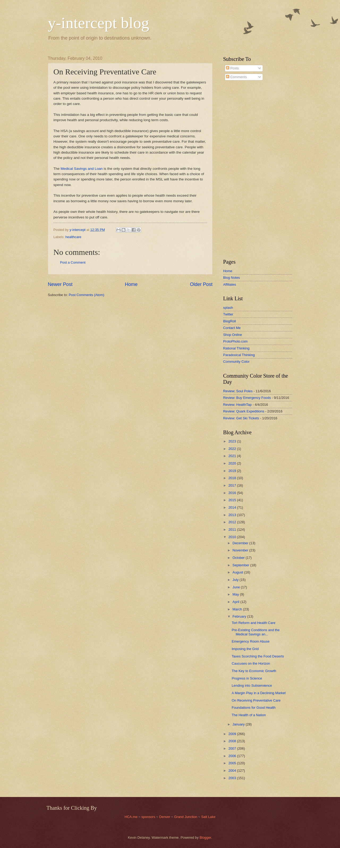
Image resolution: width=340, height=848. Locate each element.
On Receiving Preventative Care (256, 700)
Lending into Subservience (252, 685)
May (236, 594)
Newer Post (60, 284)
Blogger (205, 837)
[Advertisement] (239, 170)
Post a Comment (73, 262)
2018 (232, 478)
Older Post (201, 284)
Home (131, 284)
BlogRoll (229, 321)
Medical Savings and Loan (82, 169)
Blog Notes (231, 278)
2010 (232, 537)
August (238, 572)
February (239, 616)
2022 (232, 449)
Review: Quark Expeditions (243, 411)
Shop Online (232, 335)
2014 (232, 507)
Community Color (236, 362)
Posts (232, 68)
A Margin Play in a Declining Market (259, 693)
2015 (232, 500)
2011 (232, 529)
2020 (232, 463)
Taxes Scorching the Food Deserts (258, 656)
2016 (232, 493)
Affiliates (229, 284)
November (240, 550)
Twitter (228, 314)
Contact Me (232, 328)
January (238, 724)
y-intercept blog (98, 23)
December (240, 543)
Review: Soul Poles (238, 391)
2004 (232, 771)
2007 (232, 748)
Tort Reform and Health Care (253, 623)
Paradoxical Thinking (239, 355)
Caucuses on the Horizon (251, 663)
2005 (232, 763)
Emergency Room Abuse (250, 641)
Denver (165, 817)
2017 (232, 485)
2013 (232, 515)
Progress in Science (247, 678)
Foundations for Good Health (253, 708)
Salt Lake (208, 817)
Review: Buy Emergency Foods (247, 398)
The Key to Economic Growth (254, 671)
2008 (232, 741)
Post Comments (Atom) (86, 295)
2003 (232, 778)
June (236, 587)
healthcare (73, 237)
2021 (232, 456)
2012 (232, 522)
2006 (232, 756)
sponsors (148, 817)
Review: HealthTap (237, 405)
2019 (232, 471)
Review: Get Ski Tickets (241, 418)
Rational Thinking (236, 348)
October (238, 558)
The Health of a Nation (249, 715)
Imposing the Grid (245, 649)
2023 (232, 441)
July (235, 580)
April (236, 602)
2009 (232, 734)
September (241, 565)
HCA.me (131, 817)
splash (228, 308)
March (237, 609)
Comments (236, 77)
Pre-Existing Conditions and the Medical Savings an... (255, 632)
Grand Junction (185, 817)
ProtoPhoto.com (235, 341)
